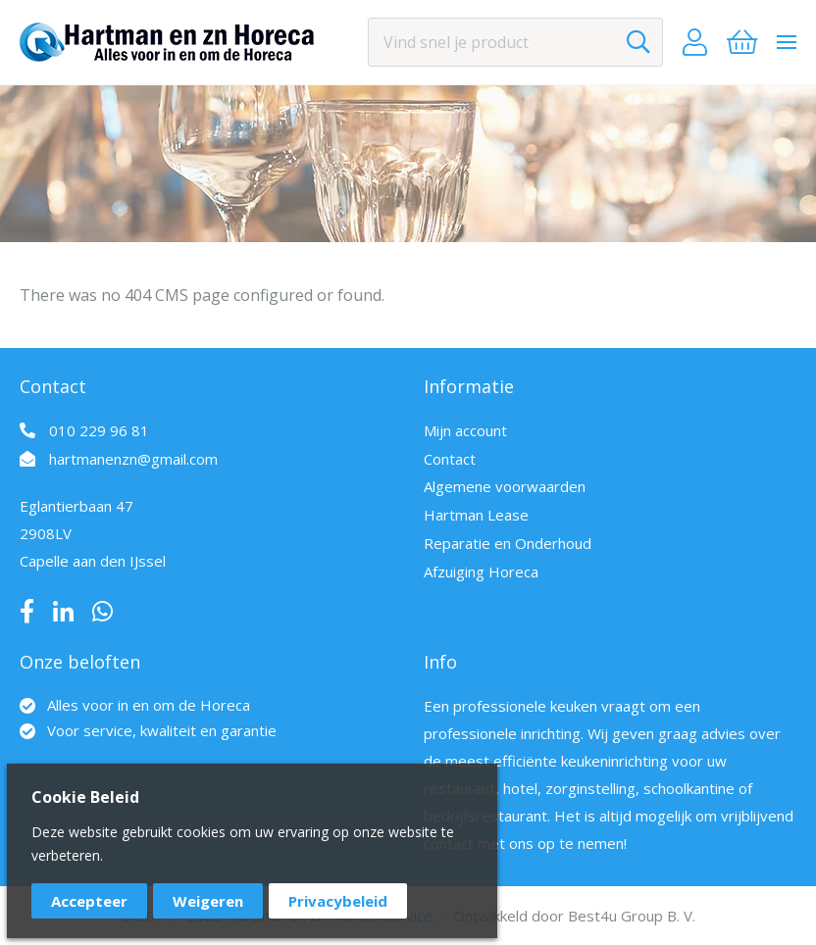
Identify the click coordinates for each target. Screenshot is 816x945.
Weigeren (208, 901)
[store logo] (167, 42)
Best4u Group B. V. (631, 915)
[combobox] (515, 42)
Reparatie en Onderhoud (507, 543)
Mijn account (465, 430)
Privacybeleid (337, 901)
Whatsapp (102, 611)
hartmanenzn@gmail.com (133, 459)
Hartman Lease (476, 514)
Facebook (27, 611)
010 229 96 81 (99, 430)
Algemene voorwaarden (505, 486)
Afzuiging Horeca (481, 571)
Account (695, 42)
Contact (450, 459)
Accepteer (89, 901)
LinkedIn (63, 611)
